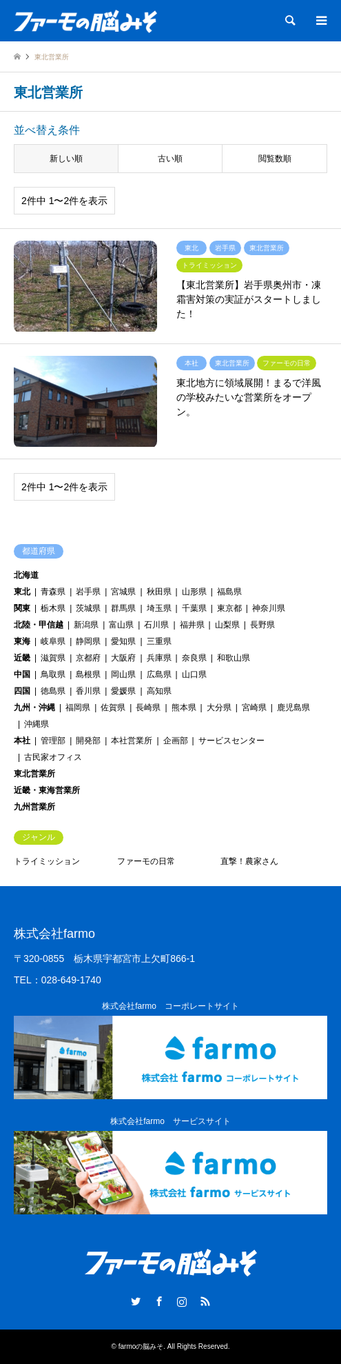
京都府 (88, 658)
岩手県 (88, 591)
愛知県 (123, 641)
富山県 (121, 625)
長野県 (262, 625)
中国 (22, 674)
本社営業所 (131, 740)
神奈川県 (268, 608)
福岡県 (77, 707)
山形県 (194, 591)
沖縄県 (36, 724)
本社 (22, 740)
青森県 (53, 591)
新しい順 (66, 158)
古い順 (170, 158)
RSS (205, 1301)
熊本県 (184, 707)
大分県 (219, 707)
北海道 (26, 575)
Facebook (159, 1301)
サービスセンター (231, 740)
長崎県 (148, 707)
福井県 (192, 625)
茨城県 (88, 608)
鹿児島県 (293, 707)
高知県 (159, 691)
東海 (22, 641)
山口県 (194, 674)
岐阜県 (53, 641)
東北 (22, 591)
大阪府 (123, 658)
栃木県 (53, 608)
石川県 (156, 625)
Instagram (182, 1301)
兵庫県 (159, 658)
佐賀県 (113, 707)
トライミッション (47, 861)
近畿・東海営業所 (47, 790)
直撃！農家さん (249, 861)
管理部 (53, 740)
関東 (22, 608)
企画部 (175, 740)
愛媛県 (123, 691)
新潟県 (86, 625)
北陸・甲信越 (38, 625)
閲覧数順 (274, 158)
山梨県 (227, 625)
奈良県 (194, 658)
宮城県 (123, 591)
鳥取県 (53, 674)
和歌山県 (233, 658)
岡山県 (123, 674)
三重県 (159, 641)
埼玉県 (159, 608)
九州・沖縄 (34, 707)
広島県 (159, 674)
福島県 (229, 591)
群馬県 (123, 608)
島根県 (88, 674)
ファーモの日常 (146, 861)
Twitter (136, 1301)
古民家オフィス (53, 757)
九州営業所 (34, 807)
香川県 (88, 691)
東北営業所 (34, 774)
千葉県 (194, 608)
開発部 (88, 740)
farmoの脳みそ (141, 1346)
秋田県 (159, 591)
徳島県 (53, 691)
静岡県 (88, 641)
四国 (22, 691)
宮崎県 (254, 707)
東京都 (229, 608)
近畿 (22, 658)
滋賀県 (53, 658)
